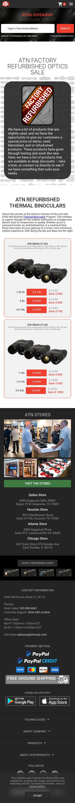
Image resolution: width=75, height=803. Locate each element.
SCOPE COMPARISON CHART (37, 563)
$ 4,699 (36, 390)
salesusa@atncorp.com (32, 634)
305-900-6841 (28, 608)
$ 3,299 (37, 309)
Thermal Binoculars (34, 216)
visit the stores (37, 483)
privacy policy (37, 786)
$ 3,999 (37, 381)
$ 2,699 (37, 300)
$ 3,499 (37, 372)
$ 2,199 (37, 292)
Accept (37, 795)
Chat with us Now (39, 612)
